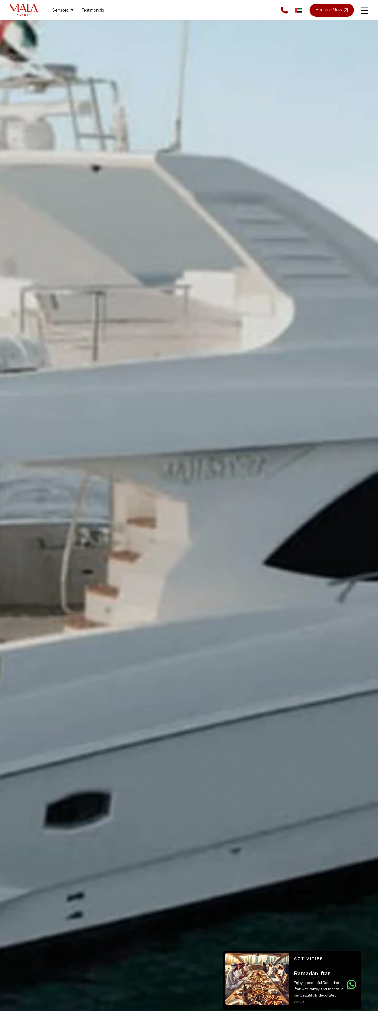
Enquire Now (332, 10)
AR (298, 10)
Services (63, 10)
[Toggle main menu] (364, 10)
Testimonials (93, 10)
